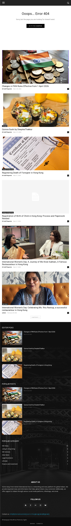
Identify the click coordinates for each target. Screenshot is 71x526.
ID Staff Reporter (7, 89)
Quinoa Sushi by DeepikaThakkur (17, 129)
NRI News (5, 304)
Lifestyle (5, 126)
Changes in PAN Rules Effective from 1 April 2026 (25, 86)
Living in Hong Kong (8, 169)
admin (4, 313)
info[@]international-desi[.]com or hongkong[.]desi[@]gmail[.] (29, 514)
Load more (35, 317)
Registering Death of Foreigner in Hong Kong (22, 173)
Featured (5, 82)
